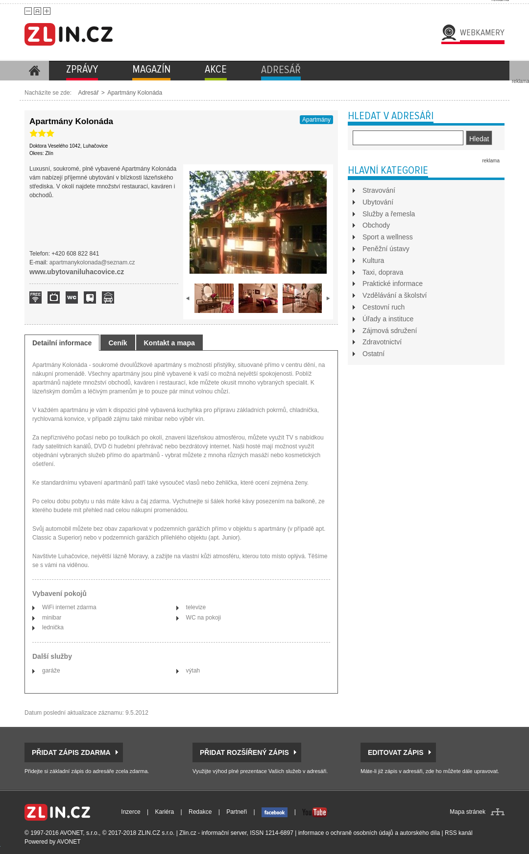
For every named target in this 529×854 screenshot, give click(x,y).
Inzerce (130, 811)
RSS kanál (459, 832)
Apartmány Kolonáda (134, 92)
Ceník (117, 343)
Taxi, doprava (382, 272)
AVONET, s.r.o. (79, 832)
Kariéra (164, 811)
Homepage (34, 70)
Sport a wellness (387, 237)
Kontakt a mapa (169, 343)
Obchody (376, 225)
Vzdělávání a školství (394, 295)
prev (188, 298)
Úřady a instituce (387, 319)
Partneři (236, 811)
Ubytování (377, 202)
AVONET (68, 841)
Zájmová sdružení (389, 331)
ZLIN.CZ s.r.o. (156, 832)
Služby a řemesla (388, 214)
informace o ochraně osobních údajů (345, 832)
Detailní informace (62, 343)
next (328, 298)
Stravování (378, 190)
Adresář (88, 92)
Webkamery (482, 32)
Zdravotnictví (382, 342)
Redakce (200, 811)
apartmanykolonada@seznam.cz (92, 262)
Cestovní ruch (383, 307)
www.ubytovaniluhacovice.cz (76, 272)
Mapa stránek (467, 811)
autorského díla (420, 832)
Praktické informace (392, 283)
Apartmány (316, 119)
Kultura (373, 260)
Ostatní (373, 354)
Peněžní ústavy (385, 249)
